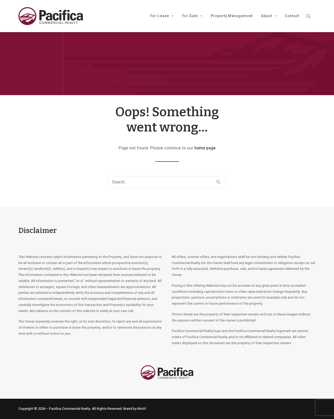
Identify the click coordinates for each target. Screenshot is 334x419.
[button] (311, 16)
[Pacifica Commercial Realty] (50, 16)
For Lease (162, 16)
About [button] (268, 16)
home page (205, 148)
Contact (292, 16)
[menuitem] (161, 16)
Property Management (232, 16)
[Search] (167, 182)
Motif (141, 408)
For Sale (192, 16)
